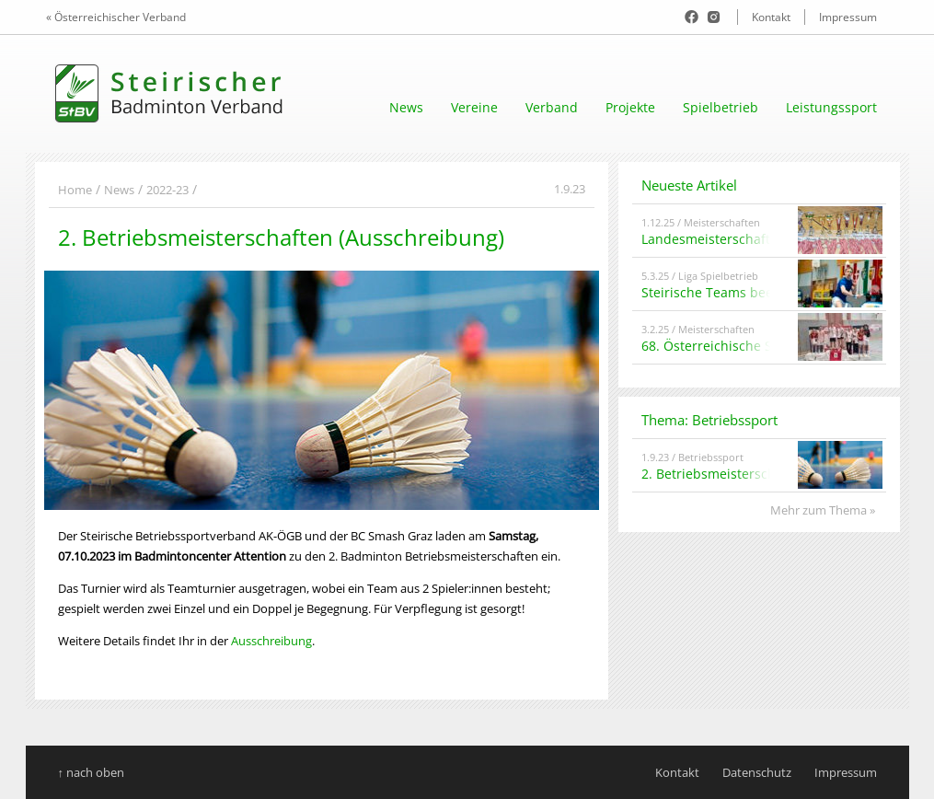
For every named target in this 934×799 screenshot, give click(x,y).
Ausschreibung (271, 640)
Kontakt (771, 17)
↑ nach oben (91, 772)
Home (75, 189)
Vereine (474, 107)
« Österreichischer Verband (116, 17)
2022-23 (167, 189)
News (406, 107)
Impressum (848, 17)
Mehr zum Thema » (822, 510)
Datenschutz (756, 772)
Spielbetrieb (720, 107)
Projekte (630, 107)
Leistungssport (831, 107)
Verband (551, 107)
